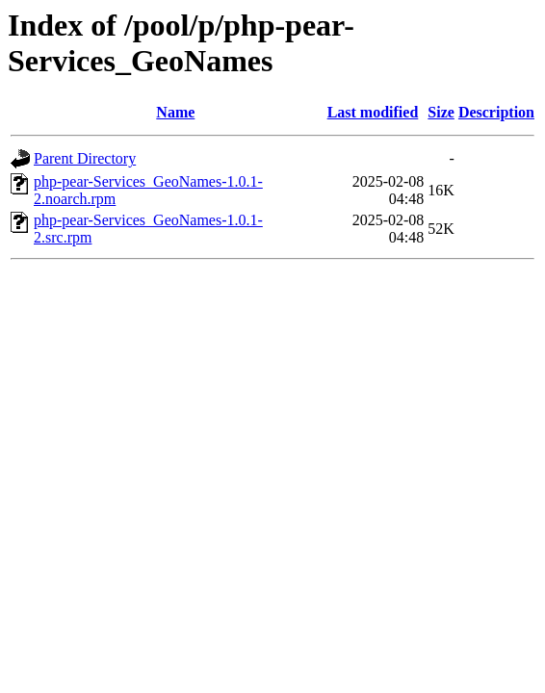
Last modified (373, 112)
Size (441, 112)
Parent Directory (85, 158)
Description (496, 112)
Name (175, 112)
